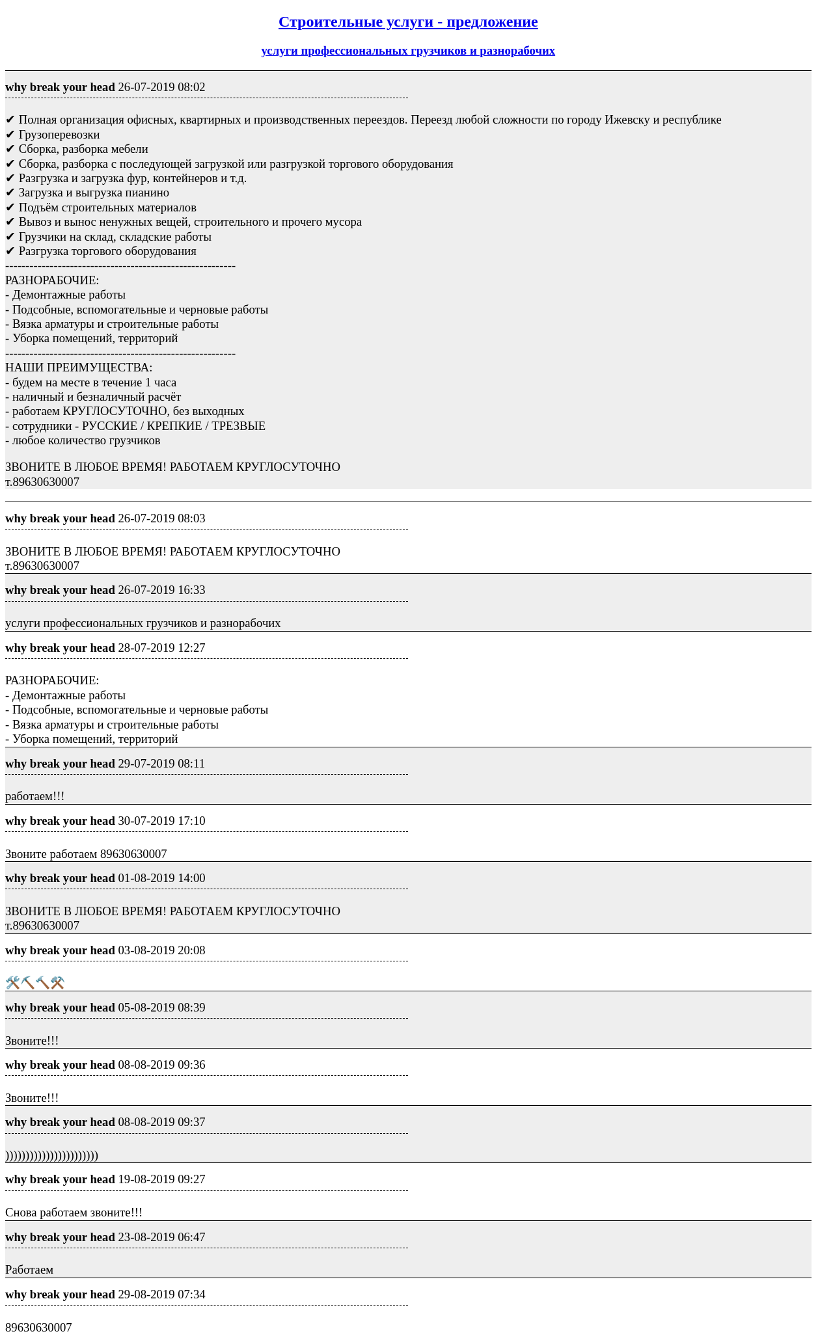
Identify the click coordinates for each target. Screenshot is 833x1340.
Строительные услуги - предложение (408, 21)
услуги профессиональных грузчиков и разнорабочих (409, 50)
